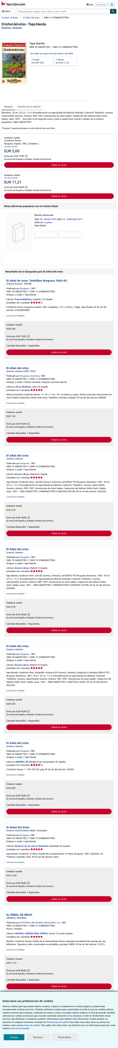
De (41, 61)
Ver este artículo (11, 146)
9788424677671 (74, 219)
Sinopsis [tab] (8, 106)
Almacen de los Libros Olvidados (31, 846)
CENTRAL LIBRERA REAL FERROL (31, 933)
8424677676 (50, 219)
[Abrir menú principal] (7, 11)
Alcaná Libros (22, 474)
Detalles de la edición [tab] (29, 106)
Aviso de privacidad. (19, 1028)
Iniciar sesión (101, 4)
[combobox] (63, 11)
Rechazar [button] (38, 1037)
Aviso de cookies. (32, 1025)
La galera (48, 222)
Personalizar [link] (64, 1037)
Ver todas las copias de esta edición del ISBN (51, 53)
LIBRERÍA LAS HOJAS (25, 761)
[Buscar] (113, 11)
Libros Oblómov (23, 386)
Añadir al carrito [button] (59, 165)
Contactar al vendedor (15, 315)
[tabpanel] (58, 120)
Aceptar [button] (14, 1037)
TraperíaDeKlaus (23, 299)
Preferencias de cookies (58, 1022)
